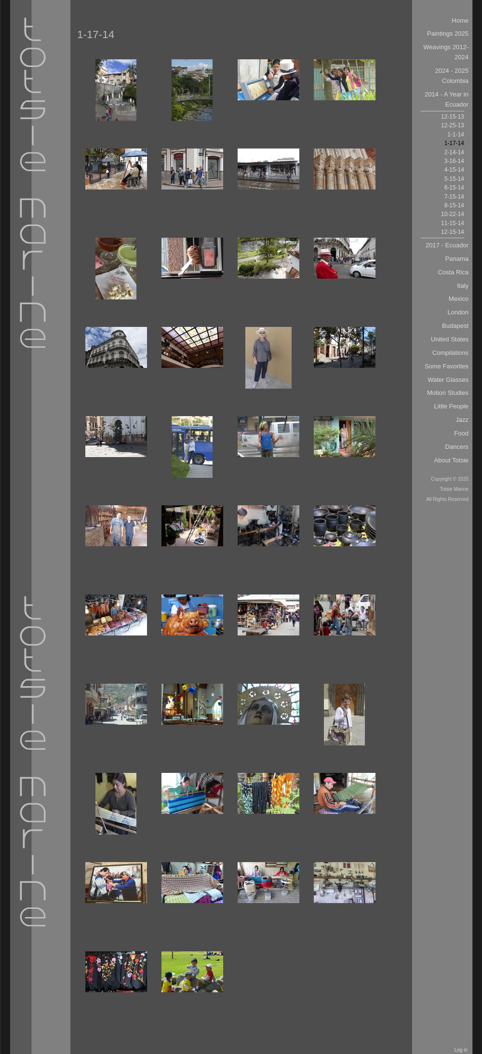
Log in (461, 1050)
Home (460, 20)
